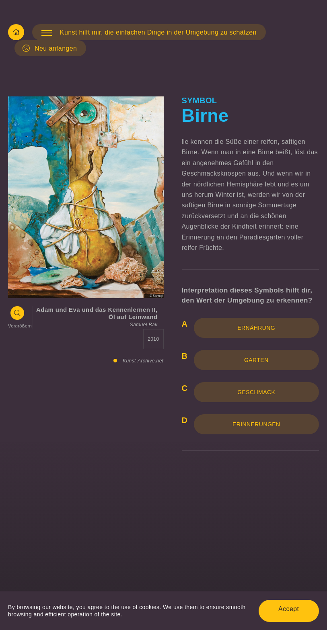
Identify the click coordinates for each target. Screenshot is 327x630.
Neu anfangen (50, 48)
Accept (288, 608)
